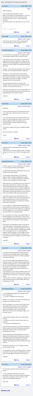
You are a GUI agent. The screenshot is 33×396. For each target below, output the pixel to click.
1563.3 (19, 53)
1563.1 (28, 8)
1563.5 (19, 145)
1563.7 (19, 250)
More (28, 32)
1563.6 (19, 164)
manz (6, 103)
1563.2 (19, 39)
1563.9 (19, 367)
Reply (17, 32)
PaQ (6, 6)
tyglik (6, 36)
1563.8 (19, 291)
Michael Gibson (9, 50)
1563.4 (19, 106)
